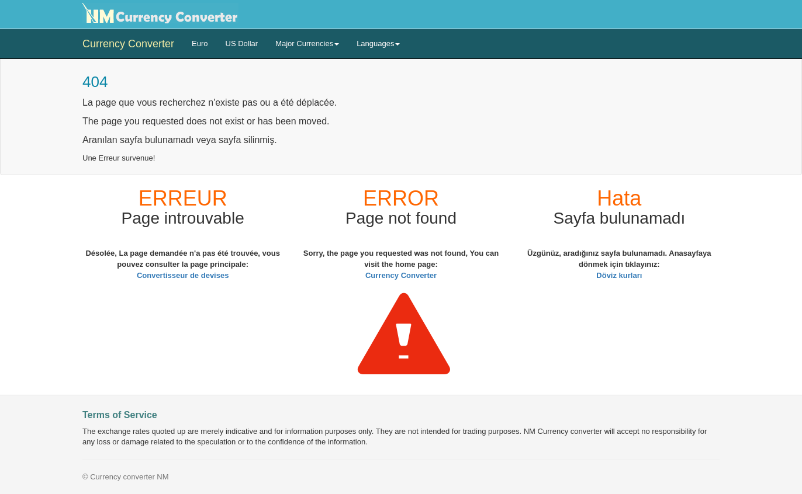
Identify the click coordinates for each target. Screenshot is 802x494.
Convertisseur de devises (183, 275)
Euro (200, 43)
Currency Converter (128, 44)
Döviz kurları (619, 275)
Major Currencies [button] (307, 43)
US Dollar (242, 43)
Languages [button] (378, 43)
